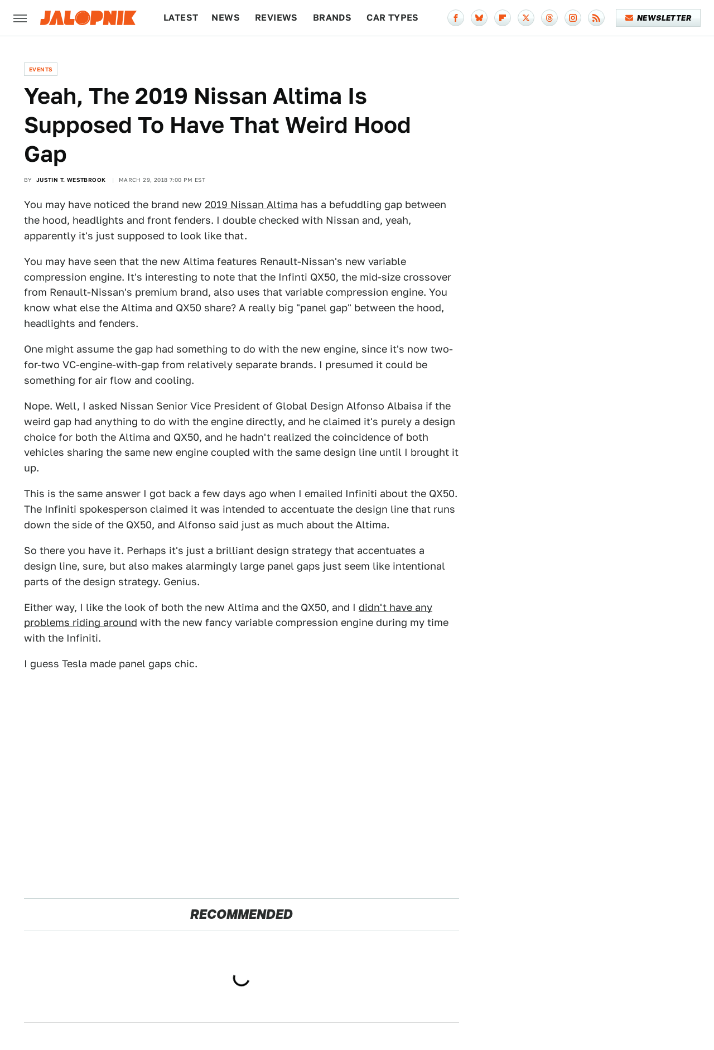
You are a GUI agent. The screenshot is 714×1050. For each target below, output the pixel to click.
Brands (332, 17)
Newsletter (658, 17)
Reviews (276, 17)
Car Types (392, 17)
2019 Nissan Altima (251, 204)
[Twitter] (526, 17)
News (225, 17)
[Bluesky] (479, 17)
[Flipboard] (502, 17)
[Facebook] (455, 17)
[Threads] (549, 17)
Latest (180, 17)
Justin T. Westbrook (71, 179)
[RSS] (596, 17)
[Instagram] (573, 17)
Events (40, 69)
